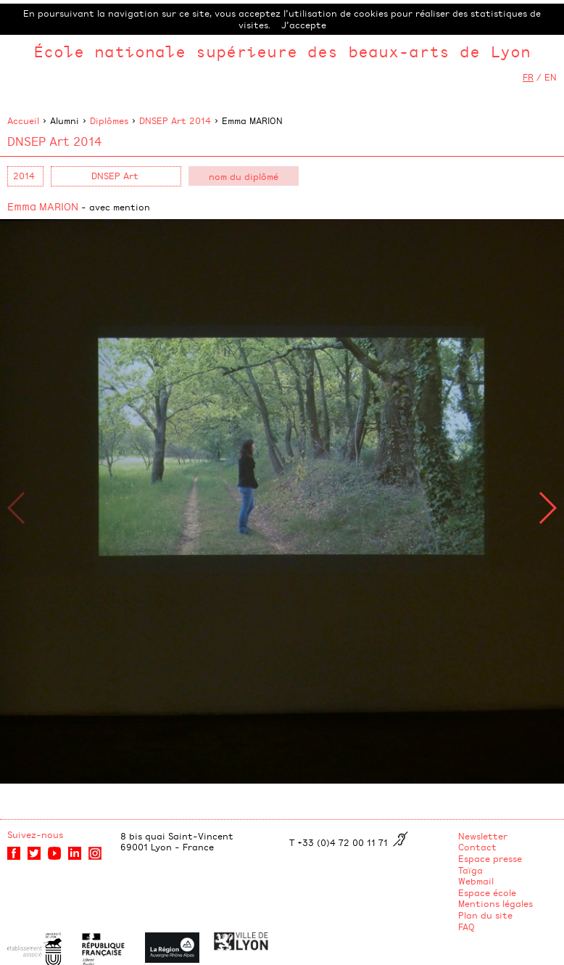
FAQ (466, 926)
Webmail (476, 880)
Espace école (487, 892)
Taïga (470, 869)
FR (528, 76)
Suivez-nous (35, 834)
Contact (477, 846)
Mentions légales (495, 903)
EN (550, 76)
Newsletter (482, 835)
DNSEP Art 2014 (175, 120)
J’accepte (303, 24)
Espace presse (490, 858)
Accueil (23, 120)
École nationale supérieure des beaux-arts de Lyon (282, 51)
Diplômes (109, 120)
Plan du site (485, 914)
